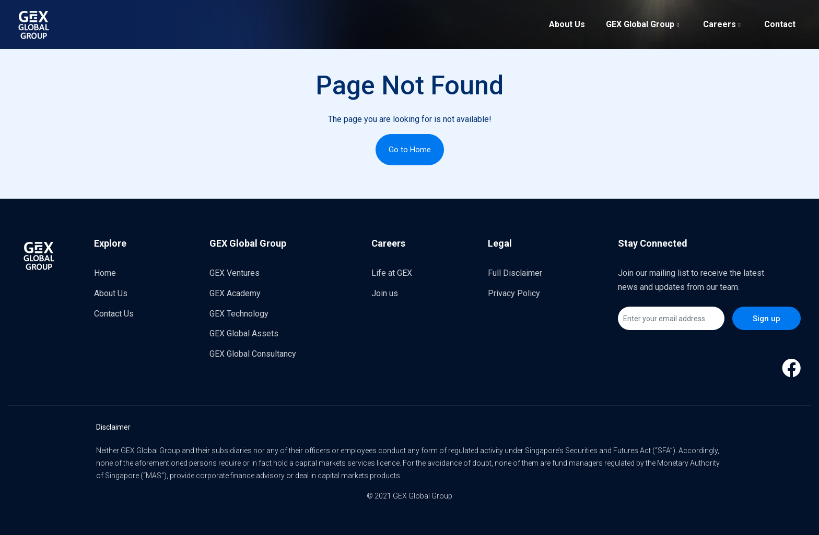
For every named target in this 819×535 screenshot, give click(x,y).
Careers (723, 23)
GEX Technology (238, 314)
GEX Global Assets (243, 333)
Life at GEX (391, 273)
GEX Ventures (234, 273)
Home (105, 273)
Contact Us (114, 314)
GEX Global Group (644, 23)
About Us (567, 24)
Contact (779, 24)
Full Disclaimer (515, 273)
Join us (384, 293)
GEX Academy (235, 293)
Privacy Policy (514, 293)
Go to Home (410, 149)
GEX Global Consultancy (252, 354)
